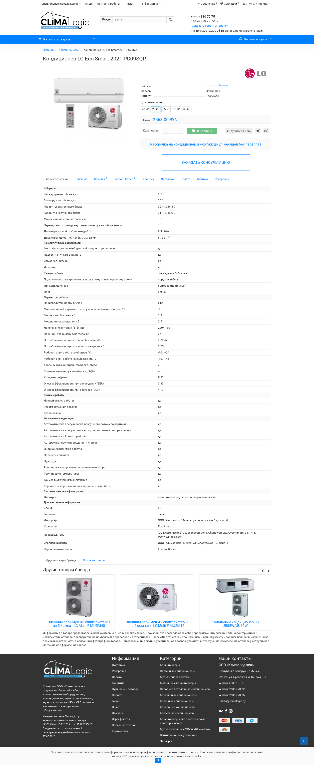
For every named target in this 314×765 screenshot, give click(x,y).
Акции (89, 3)
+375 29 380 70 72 (233, 689)
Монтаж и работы (110, 3)
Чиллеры (166, 741)
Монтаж (202, 179)
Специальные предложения (61, 3)
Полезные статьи (123, 725)
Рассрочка (222, 179)
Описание (80, 179)
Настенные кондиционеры (177, 671)
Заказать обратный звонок (210, 25)
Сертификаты (121, 719)
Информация (151, 3)
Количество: (151, 130)
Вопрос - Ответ (124, 179)
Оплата (185, 179)
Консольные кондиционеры (178, 695)
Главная (48, 49)
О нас (115, 707)
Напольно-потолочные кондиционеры (185, 689)
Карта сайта (120, 731)
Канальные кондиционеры (177, 707)
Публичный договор (125, 689)
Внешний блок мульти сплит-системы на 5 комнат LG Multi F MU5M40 (157, 624)
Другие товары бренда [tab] (61, 560)
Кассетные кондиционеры (177, 713)
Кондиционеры (69, 49)
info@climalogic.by (233, 701)
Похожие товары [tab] (94, 560)
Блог (132, 3)
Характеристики (57, 179)
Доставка (167, 179)
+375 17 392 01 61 (233, 683)
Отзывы (100, 179)
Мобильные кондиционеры (178, 683)
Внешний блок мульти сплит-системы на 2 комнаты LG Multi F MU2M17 (235, 624)
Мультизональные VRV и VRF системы (185, 729)
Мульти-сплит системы (175, 677)
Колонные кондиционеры (177, 701)
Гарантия (148, 179)
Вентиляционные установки (178, 735)
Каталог (67, 38)
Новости (117, 695)
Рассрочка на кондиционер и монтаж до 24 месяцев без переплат (205, 144)
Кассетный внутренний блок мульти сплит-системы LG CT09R (79, 624)
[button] (262, 570)
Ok (158, 760)
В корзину (202, 131)
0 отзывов (223, 85)
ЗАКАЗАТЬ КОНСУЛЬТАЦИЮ (206, 162)
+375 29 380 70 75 (233, 695)
